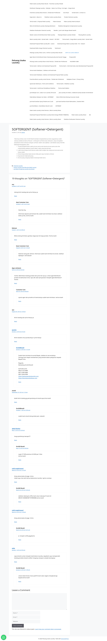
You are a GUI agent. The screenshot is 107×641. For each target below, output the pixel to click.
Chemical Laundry (18, 165)
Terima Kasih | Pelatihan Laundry (65, 83)
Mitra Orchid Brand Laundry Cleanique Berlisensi (42, 26)
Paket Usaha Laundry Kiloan (79, 115)
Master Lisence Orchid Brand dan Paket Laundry (42, 35)
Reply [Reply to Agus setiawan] (15, 283)
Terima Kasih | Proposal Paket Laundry (40, 21)
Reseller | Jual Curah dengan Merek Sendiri (65, 30)
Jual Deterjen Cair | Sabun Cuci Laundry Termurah (43, 92)
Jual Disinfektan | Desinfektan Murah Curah (41, 106)
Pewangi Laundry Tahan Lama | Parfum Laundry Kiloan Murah (46, 52)
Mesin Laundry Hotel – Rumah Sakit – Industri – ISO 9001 (44, 39)
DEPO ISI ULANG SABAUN (72, 52)
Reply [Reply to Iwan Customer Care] (19, 259)
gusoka (14, 330)
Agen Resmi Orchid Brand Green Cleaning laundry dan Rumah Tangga (48, 57)
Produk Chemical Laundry (71, 17)
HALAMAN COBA (74, 61)
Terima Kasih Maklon (63, 88)
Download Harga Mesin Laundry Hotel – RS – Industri (71, 43)
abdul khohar (16, 428)
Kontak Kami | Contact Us (78, 12)
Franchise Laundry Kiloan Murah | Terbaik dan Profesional (45, 12)
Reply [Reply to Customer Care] (19, 301)
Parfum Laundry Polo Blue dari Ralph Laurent (25, 167)
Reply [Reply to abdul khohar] (15, 440)
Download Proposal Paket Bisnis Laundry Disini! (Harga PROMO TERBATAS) (49, 115)
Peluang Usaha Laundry (19, 61)
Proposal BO (72, 57)
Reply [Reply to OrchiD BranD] (19, 460)
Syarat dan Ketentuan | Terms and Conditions (42, 83)
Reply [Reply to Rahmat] (15, 239)
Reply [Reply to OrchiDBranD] (19, 382)
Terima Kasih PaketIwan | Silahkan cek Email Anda (43, 70)
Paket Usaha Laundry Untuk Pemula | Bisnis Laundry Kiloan (45, 110)
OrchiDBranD (20, 348)
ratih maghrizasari (18, 468)
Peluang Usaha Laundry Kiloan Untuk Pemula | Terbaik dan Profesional (48, 61)
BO (90, 115)
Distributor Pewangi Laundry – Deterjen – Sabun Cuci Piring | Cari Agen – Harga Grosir (52, 8)
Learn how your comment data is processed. (48, 629)
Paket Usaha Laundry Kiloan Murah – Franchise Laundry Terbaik (46, 3)
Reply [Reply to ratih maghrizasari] (15, 482)
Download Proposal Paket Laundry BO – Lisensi (42, 43)
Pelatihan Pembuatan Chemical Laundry (40, 30)
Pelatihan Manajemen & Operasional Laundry (70, 26)
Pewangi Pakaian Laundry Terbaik (66, 35)
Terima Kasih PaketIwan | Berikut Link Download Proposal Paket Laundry (49, 75)
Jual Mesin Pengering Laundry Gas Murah (24, 169)
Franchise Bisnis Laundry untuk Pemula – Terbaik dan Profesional (47, 79)
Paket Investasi (57, 21)
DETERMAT (58, 106)
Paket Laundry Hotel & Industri (72, 21)
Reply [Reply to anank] (15, 402)
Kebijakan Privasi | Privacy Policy (75, 79)
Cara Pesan (66, 12)
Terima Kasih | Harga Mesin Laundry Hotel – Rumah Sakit (77, 39)
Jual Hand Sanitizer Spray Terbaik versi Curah (41, 101)
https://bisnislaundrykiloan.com (27, 378)
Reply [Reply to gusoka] (15, 341)
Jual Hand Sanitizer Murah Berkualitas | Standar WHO (70, 101)
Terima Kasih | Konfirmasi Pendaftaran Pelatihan (42, 88)
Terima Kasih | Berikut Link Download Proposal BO (43, 66)
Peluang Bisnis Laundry (84, 35)
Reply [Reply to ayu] (15, 321)
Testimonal (58, 48)
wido (13, 548)
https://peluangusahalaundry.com (28, 376)
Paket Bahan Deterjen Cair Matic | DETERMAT (42, 97)
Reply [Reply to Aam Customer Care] (19, 219)
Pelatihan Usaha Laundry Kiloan (53, 17)
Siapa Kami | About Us (36, 17)
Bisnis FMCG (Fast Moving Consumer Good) (67, 97)
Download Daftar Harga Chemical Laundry (41, 48)
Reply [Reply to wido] (15, 561)
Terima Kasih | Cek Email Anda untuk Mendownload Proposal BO (76, 66)
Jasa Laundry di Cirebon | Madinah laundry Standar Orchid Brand (76, 92)
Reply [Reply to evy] (15, 196)
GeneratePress (65, 638)
